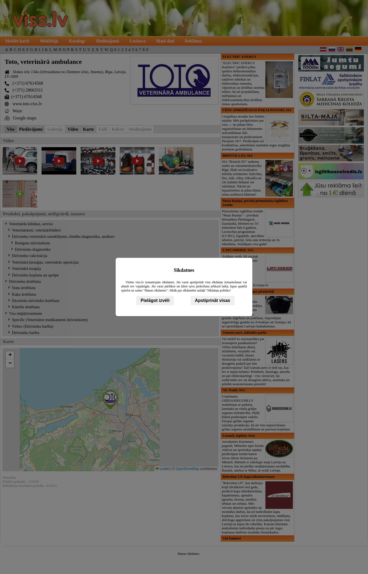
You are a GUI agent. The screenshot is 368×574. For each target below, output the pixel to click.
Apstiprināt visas (212, 300)
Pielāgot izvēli (155, 300)
